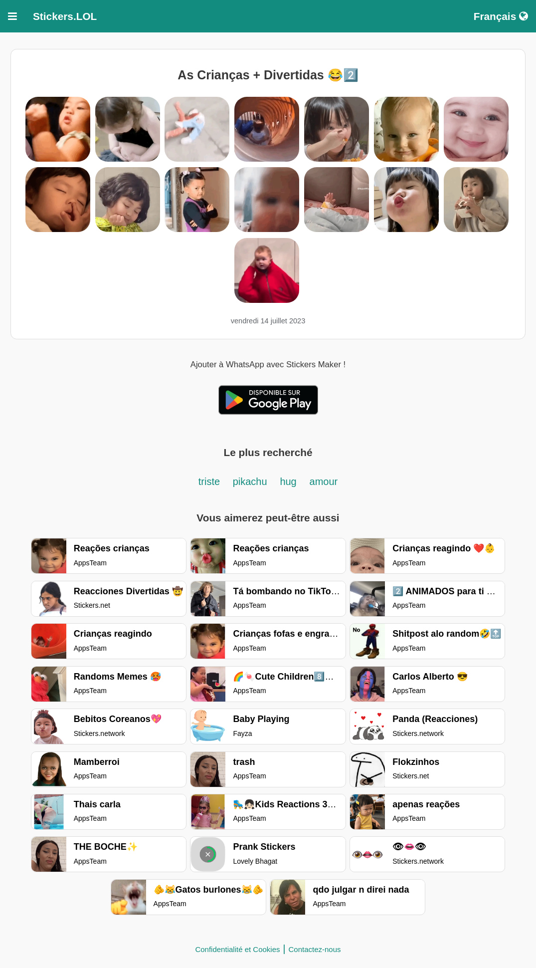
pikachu (250, 481)
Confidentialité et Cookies (237, 949)
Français (501, 16)
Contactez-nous (315, 949)
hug (288, 481)
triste (210, 481)
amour (324, 481)
